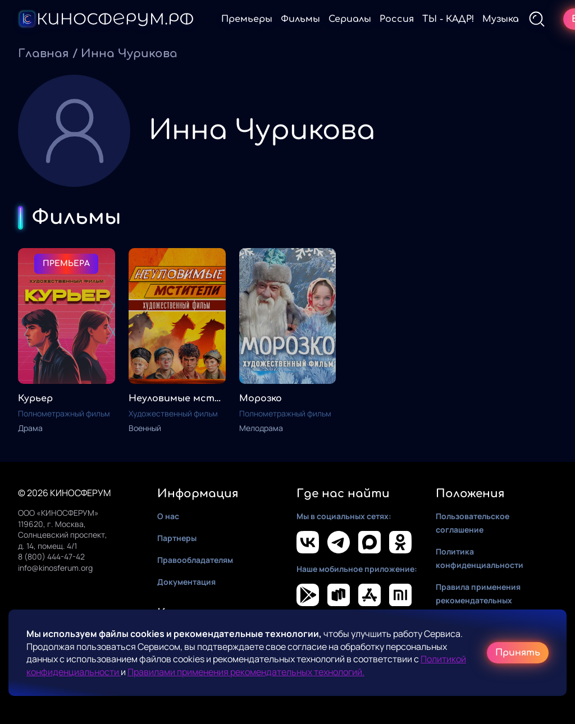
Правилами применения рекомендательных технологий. (245, 672)
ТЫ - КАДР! (448, 19)
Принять (517, 653)
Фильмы (300, 19)
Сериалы (349, 19)
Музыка (500, 19)
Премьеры (246, 19)
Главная (43, 53)
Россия (397, 19)
